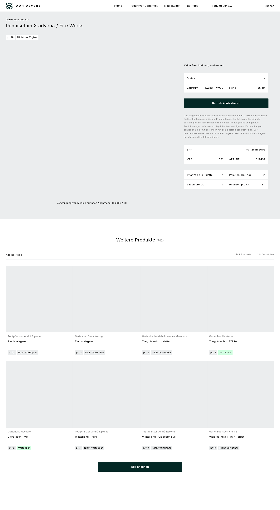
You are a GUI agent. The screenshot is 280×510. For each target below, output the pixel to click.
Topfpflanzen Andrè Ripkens (24, 336)
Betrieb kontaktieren (226, 103)
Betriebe (193, 5)
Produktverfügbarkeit (143, 5)
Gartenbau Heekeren (221, 336)
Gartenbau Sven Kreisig (89, 336)
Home (118, 5)
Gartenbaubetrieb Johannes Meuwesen (165, 336)
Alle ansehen (140, 466)
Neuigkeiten (172, 5)
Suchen (269, 5)
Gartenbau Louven (17, 19)
